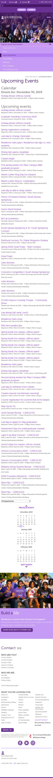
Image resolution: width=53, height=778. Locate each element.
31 (23, 526)
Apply (21, 10)
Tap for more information (11, 44)
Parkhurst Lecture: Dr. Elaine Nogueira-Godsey (24, 240)
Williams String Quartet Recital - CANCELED (23, 467)
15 (18, 522)
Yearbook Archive (41, 717)
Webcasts (6, 62)
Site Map (4, 675)
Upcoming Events (9, 55)
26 (29, 524)
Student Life (39, 695)
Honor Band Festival (11, 209)
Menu (49, 17)
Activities (4, 700)
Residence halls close (11, 319)
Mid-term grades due (11, 325)
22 (18, 524)
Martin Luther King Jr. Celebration (18, 181)
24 (23, 524)
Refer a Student (23, 715)
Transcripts (39, 705)
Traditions (38, 702)
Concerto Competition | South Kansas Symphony (25, 272)
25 (26, 524)
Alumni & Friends (7, 665)
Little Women (8, 262)
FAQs (3, 720)
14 (34, 520)
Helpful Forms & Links (26, 697)
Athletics (4, 712)
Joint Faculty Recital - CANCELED (18, 413)
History (20, 700)
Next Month (26, 565)
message (15, 763)
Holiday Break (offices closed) (16, 96)
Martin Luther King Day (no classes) (18, 174)
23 (20, 524)
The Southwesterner (10, 69)
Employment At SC (7, 717)
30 (20, 526)
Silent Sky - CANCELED (12, 482)
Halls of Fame (6, 723)
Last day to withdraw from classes (17, 387)
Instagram (33, 743)
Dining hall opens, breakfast (15, 152)
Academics (5, 697)
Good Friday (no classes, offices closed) (20, 444)
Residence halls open (11, 364)
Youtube (26, 743)
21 (34, 522)
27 (32, 524)
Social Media (7, 59)
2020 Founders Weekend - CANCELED (20, 476)
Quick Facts (22, 712)
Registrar (21, 717)
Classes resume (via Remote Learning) (20, 393)
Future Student (6, 657)
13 (31, 520)
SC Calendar (23, 2)
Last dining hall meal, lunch (14, 312)
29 (18, 526)
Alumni (3, 707)
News (5, 51)
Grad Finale (6, 256)
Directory (12, 2)
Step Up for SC (8, 406)
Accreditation (5, 678)
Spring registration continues (15, 129)
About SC (4, 695)
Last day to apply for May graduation (19, 422)
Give (31, 10)
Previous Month (26, 508)
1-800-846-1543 (45, 2)
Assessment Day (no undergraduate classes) (23, 428)
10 (23, 520)
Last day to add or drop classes (16, 190)
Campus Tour (6, 715)
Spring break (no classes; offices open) (20, 332)
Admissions (5, 705)
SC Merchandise (24, 720)
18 (26, 522)
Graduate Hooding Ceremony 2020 (19, 116)
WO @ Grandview (10, 218)
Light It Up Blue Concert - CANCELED (20, 435)
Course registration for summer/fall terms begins (25, 400)
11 (26, 520)
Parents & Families (7, 667)
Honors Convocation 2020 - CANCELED (21, 451)
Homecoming (23, 695)
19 (29, 522)
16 (20, 522)
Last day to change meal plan (15, 136)
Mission (21, 705)
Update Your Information (39, 708)
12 (29, 520)
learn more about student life (17, 630)
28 (34, 524)
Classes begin (8, 158)
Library (20, 702)
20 (32, 522)
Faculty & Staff (6, 662)
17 (23, 522)
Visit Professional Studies (9, 685)
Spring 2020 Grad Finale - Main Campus (21, 247)
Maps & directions (22, 763)
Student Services (40, 697)
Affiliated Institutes (7, 710)
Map (2, 2)
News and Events (9, 48)
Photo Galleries (8, 66)
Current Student (6, 660)
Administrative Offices (8, 702)
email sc (7, 730)
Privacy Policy (6, 680)
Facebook (20, 743)
